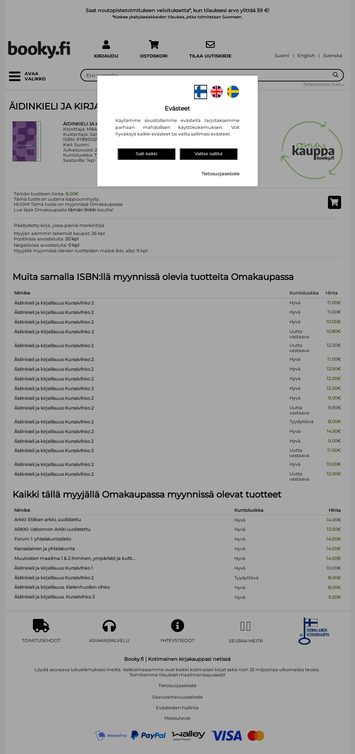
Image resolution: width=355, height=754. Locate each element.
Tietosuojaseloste (220, 173)
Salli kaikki (146, 153)
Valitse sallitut (208, 153)
